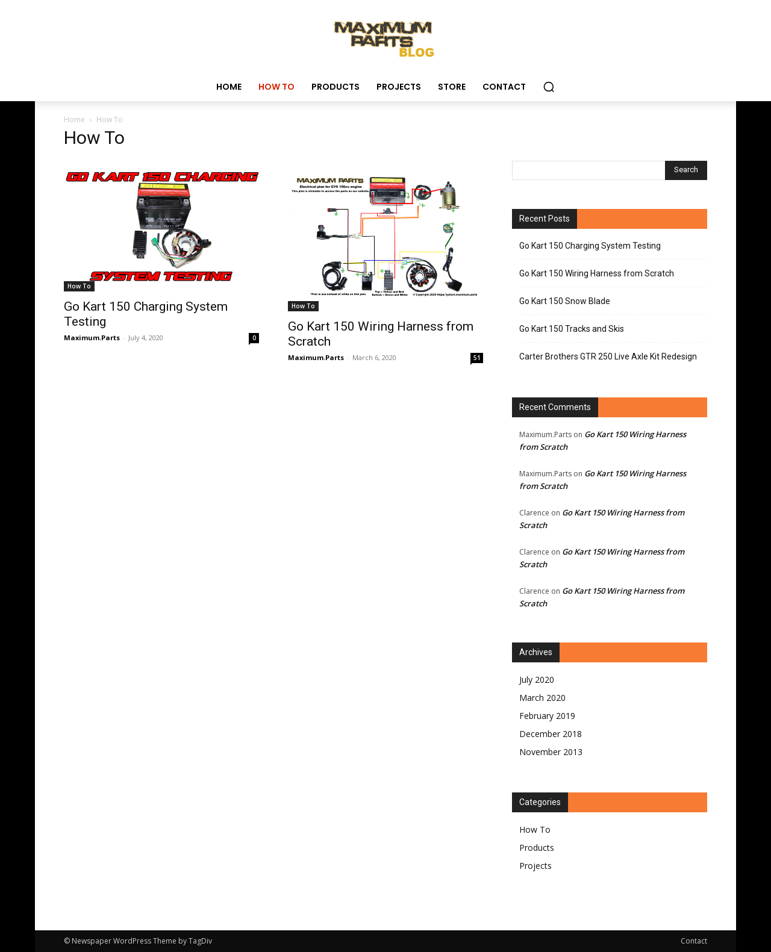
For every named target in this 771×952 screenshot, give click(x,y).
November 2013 (550, 752)
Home (74, 119)
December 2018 (550, 733)
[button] (548, 86)
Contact (694, 941)
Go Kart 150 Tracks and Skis (571, 329)
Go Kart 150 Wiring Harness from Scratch (596, 273)
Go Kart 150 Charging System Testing (590, 245)
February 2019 (547, 715)
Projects (535, 865)
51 (477, 357)
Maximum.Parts (92, 337)
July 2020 (536, 679)
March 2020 (542, 697)
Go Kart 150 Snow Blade (564, 301)
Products (536, 847)
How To (79, 286)
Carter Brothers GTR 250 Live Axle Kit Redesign (608, 356)
